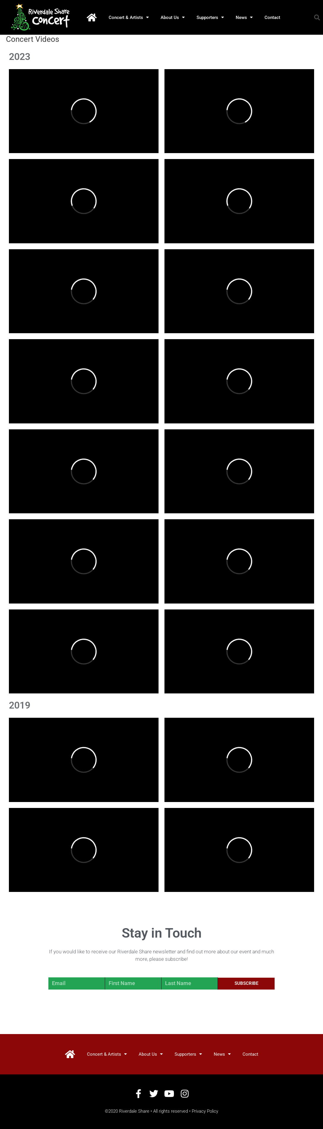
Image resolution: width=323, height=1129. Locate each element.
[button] (317, 17)
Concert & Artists (129, 17)
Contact (272, 17)
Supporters (210, 17)
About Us (173, 17)
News (244, 17)
